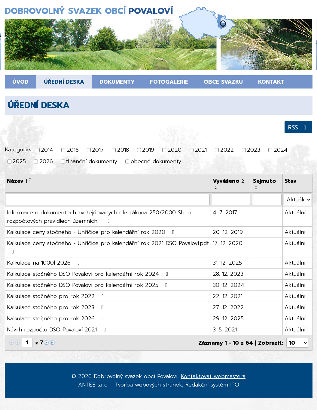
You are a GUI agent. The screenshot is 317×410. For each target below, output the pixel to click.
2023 (253, 150)
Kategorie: (18, 149)
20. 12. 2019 (228, 232)
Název (17, 181)
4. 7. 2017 (225, 212)
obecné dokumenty (156, 161)
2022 (227, 150)
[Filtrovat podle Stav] (297, 200)
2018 (123, 150)
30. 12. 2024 (228, 285)
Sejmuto (264, 181)
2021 (201, 150)
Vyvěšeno (228, 181)
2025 (19, 161)
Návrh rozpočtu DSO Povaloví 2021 (57, 329)
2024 (281, 150)
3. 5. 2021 (225, 329)
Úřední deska (64, 82)
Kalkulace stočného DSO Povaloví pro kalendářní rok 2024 (89, 274)
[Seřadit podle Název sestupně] (30, 180)
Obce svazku (223, 82)
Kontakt (271, 82)
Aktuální (295, 212)
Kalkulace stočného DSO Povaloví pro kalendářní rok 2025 (88, 285)
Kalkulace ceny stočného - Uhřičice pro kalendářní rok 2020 (92, 232)
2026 (46, 161)
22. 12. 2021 (227, 296)
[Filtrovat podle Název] (108, 199)
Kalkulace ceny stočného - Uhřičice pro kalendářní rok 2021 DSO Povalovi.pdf (108, 246)
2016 (73, 150)
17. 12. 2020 (227, 243)
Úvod (20, 82)
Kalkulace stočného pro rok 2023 (56, 307)
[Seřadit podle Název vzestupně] (30, 178)
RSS (298, 127)
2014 (47, 150)
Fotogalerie (169, 82)
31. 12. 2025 (227, 263)
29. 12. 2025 (228, 318)
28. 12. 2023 (228, 274)
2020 (174, 150)
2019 (148, 150)
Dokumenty (117, 82)
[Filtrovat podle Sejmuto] (267, 199)
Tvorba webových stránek (148, 384)
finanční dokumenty (91, 161)
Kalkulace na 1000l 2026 (44, 263)
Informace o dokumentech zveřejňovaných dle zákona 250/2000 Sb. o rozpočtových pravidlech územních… (99, 216)
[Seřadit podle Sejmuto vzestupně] (256, 186)
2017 (98, 150)
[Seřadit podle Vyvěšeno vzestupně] (216, 186)
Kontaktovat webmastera (213, 376)
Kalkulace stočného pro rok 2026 (56, 318)
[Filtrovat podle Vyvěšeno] (231, 199)
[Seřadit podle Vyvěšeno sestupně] (216, 189)
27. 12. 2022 (228, 307)
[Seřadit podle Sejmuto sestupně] (256, 189)
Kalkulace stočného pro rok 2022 (56, 296)
